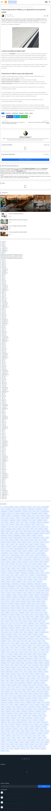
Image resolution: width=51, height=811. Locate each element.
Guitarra (21, 623)
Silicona (13, 722)
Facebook (10, 116)
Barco (13, 531)
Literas (8, 651)
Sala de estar (13, 717)
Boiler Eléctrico (36, 537)
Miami (29, 665)
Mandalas (14, 656)
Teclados (42, 731)
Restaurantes (38, 711)
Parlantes (25, 684)
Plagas (11, 693)
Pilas (48, 689)
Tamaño (2, 731)
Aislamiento (8, 113)
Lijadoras (43, 649)
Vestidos (8, 746)
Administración (31, 509)
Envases (28, 599)
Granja (40, 621)
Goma (20, 621)
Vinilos (40, 746)
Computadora (30, 570)
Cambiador (37, 548)
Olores (2, 678)
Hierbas (23, 627)
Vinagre (35, 746)
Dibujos (22, 588)
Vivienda (11, 748)
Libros (34, 649)
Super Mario (15, 728)
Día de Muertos (12, 588)
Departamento (30, 583)
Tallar (41, 728)
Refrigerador (44, 706)
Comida (44, 568)
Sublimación (37, 726)
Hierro (28, 627)
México (26, 113)
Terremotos (8, 735)
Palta (7, 682)
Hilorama (40, 627)
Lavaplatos (35, 647)
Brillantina (14, 542)
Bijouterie (10, 535)
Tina (22, 735)
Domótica (9, 592)
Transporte (8, 739)
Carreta (33, 553)
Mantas (30, 656)
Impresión (3, 634)
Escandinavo (39, 599)
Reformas (38, 706)
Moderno (32, 667)
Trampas (3, 739)
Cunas (24, 581)
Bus (33, 542)
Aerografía (11, 511)
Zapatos (3, 750)
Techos (36, 731)
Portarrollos (28, 698)
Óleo (47, 676)
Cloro (10, 566)
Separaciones (24, 720)
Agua (34, 511)
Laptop (43, 645)
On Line (7, 678)
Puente (34, 702)
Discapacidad (45, 588)
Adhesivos (25, 509)
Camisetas (14, 550)
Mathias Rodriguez (25, 137)
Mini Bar (2, 667)
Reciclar (13, 706)
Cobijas (23, 566)
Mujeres (44, 669)
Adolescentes (39, 509)
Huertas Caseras (4, 632)
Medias (17, 662)
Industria (24, 634)
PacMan (2, 680)
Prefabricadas (4, 700)
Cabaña (41, 542)
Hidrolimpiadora (4, 627)
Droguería (38, 592)
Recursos (25, 706)
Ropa (8, 715)
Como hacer (3, 570)
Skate (2, 724)
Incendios (15, 634)
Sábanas (7, 717)
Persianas (23, 689)
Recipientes (19, 706)
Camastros (31, 548)
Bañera (32, 528)
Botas (36, 539)
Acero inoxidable (45, 506)
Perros (18, 689)
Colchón (47, 566)
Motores (13, 669)
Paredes (19, 684)
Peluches (42, 687)
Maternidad (3, 662)
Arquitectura (45, 522)
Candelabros (30, 550)
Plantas (30, 693)
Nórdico (31, 673)
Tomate (18, 737)
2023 (3, 284)
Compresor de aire (22, 570)
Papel (16, 682)
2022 (3, 301)
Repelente (47, 709)
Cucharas (20, 579)
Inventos (47, 638)
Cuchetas (30, 579)
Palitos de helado (43, 680)
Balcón (14, 528)
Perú (35, 689)
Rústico (2, 717)
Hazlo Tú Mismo (18, 625)
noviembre (4, 248)
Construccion (14, 113)
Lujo (47, 651)
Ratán (47, 704)
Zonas (7, 750)
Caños (10, 553)
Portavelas (34, 698)
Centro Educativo (27, 559)
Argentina (12, 522)
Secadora (42, 717)
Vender (12, 744)
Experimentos (43, 605)
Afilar (30, 511)
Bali (23, 528)
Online (11, 678)
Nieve (23, 673)
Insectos (26, 636)
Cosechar (22, 575)
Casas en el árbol (8, 557)
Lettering (24, 649)
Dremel (24, 592)
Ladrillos (14, 645)
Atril (9, 526)
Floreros (27, 612)
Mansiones (25, 656)
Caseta (29, 557)
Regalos (2, 709)
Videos (27, 746)
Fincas (12, 612)
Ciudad (44, 564)
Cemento (20, 559)
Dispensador (21, 590)
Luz (6, 654)
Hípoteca (45, 627)
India (20, 634)
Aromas (26, 522)
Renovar (35, 709)
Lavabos (6, 647)
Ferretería (25, 610)
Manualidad (3, 658)
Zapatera (38, 748)
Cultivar (8, 581)
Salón (19, 717)
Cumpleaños (18, 581)
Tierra (18, 735)
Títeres (38, 735)
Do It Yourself (41, 590)
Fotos (22, 614)
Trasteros (14, 739)
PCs (22, 687)
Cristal (13, 577)
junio (3, 259)
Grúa (14, 623)
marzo (3, 263)
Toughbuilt (29, 737)
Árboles (45, 520)
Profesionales (34, 700)
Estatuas (29, 603)
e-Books (3, 594)
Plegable (19, 695)
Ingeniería (41, 634)
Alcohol (40, 513)
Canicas (36, 550)
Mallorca (44, 654)
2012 (3, 455)
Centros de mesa (36, 559)
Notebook (37, 673)
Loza (39, 651)
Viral (7, 748)
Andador (27, 517)
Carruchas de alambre (15, 555)
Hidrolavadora (43, 625)
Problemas (22, 700)
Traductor (40, 737)
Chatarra (3, 564)
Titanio (34, 735)
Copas (37, 572)
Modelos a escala (25, 667)
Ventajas (21, 744)
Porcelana (40, 695)
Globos (12, 621)
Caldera (2, 546)
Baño (36, 528)
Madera (20, 654)
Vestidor (2, 746)
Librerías (29, 649)
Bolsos (7, 539)
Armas (22, 522)
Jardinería (3, 643)
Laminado (24, 645)
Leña (19, 649)
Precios (45, 698)
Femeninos (13, 610)
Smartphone (18, 724)
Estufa (22, 605)
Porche (9, 698)
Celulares (15, 559)
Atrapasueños (4, 526)
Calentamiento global (41, 546)
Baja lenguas (8, 528)
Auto (16, 526)
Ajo (13, 513)
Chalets (41, 561)
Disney (16, 590)
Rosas (29, 715)
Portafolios (14, 698)
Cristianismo (19, 577)
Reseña (13, 711)
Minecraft (47, 665)
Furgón (27, 616)
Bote (40, 539)
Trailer (44, 737)
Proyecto (23, 702)
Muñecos (16, 671)
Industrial (29, 634)
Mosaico (2, 669)
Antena (47, 517)
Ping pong (7, 691)
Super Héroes (8, 728)
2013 (3, 439)
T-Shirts (20, 728)
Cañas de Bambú (4, 553)
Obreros (29, 676)
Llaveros (21, 651)
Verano (36, 744)
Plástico (41, 693)
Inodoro (21, 636)
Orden (16, 678)
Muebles (39, 669)
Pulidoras (47, 702)
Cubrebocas (14, 579)
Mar (40, 658)
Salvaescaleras (29, 717)
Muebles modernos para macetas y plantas (18, 219)
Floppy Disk (22, 612)
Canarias (24, 550)
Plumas (29, 695)
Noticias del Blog (4, 676)
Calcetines (42, 544)
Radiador (16, 704)
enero (3, 245)
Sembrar (18, 720)
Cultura (13, 581)
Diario (18, 588)
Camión (2, 550)
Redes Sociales (32, 706)
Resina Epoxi (24, 711)
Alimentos (9, 515)
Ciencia (25, 564)
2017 (3, 386)
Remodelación (29, 709)
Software (36, 724)
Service (30, 720)
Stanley (26, 726)
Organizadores (22, 678)
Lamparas (30, 645)
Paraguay (14, 684)
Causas (40, 557)
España (33, 601)
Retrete (44, 711)
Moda (19, 667)
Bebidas (2, 533)
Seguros (8, 720)
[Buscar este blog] (19, 786)
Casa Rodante (43, 555)
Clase (2, 566)
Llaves (26, 651)
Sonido (18, 726)
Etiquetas (27, 605)
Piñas (29, 691)
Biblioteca (23, 533)
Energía (23, 599)
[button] (46, 2)
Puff (43, 702)
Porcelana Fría (46, 695)
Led (12, 649)
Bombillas (17, 539)
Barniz (17, 531)
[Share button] (29, 116)
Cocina (32, 566)
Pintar (16, 691)
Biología (23, 535)
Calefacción (8, 546)
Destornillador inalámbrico (41, 586)
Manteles (36, 656)
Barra (21, 531)
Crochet (29, 577)
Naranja (30, 671)
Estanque (17, 603)
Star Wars (32, 726)
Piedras (44, 689)
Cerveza (31, 561)
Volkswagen (17, 748)
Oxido (43, 678)
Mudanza (29, 669)
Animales (38, 517)
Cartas (22, 555)
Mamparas (3, 656)
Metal (21, 665)
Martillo (25, 660)
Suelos (2, 728)
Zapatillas (43, 748)
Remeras (23, 709)
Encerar (8, 599)
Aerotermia (25, 511)
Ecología (14, 594)
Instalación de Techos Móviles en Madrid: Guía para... (11, 254)
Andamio (32, 517)
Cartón (31, 555)
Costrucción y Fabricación (41, 575)
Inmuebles (16, 636)
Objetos (19, 676)
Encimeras (13, 599)
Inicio (2, 6)
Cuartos (2, 579)
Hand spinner (3, 625)
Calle (2, 548)
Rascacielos (37, 704)
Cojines (37, 566)
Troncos (24, 739)
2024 (3, 267)
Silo (34, 722)
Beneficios (17, 533)
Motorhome (19, 669)
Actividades (8, 509)
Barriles (25, 531)
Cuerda (40, 579)
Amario (2, 517)
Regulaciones (9, 709)
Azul (46, 526)
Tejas (8, 733)
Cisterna (34, 564)
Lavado (11, 647)
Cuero (45, 579)
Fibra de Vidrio (38, 610)
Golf (16, 621)
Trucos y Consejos (31, 739)
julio (3, 253)
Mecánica (13, 662)
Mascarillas (35, 660)
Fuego (14, 616)
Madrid (29, 654)
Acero (39, 506)
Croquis (34, 577)
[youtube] (27, 759)
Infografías (35, 634)
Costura (2, 577)
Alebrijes (45, 513)
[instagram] (29, 759)
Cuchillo (35, 579)
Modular (37, 667)
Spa (22, 726)
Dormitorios (19, 592)
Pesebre (39, 689)
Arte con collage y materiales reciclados (17, 225)
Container (17, 572)
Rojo (43, 713)
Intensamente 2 (31, 638)
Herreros (37, 625)
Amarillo (47, 515)
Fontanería (11, 614)
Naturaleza (40, 671)
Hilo (35, 627)
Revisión (16, 713)
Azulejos (3, 528)
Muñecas (3, 671)
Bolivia (47, 537)
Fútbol (32, 616)
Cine (30, 564)
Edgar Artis (26, 594)
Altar (33, 515)
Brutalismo (24, 542)
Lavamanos (22, 647)
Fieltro (44, 610)
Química (11, 704)
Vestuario (13, 746)
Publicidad (29, 702)
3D (1, 506)
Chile (7, 564)
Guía (17, 623)
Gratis (44, 621)
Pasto (9, 687)
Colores (28, 568)
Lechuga (3, 649)
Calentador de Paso (31, 546)
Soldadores (46, 724)
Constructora (10, 572)
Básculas (38, 531)
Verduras (45, 744)
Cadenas (12, 544)
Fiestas (2, 612)
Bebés (47, 531)
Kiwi (6, 645)
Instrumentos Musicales (5, 638)
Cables (2, 544)
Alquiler (29, 515)
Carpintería (21, 553)
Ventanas (31, 744)
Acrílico (2, 509)
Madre (25, 654)
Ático (42, 524)
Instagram (38, 636)
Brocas (19, 542)
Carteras (27, 555)
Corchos (47, 572)
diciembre (4, 268)
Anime (42, 517)
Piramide (33, 691)
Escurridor (23, 601)
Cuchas (25, 579)
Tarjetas (27, 731)
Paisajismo (12, 680)
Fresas (46, 614)
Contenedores (31, 572)
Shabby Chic (3, 722)
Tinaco (26, 735)
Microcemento (35, 665)
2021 (3, 318)
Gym (26, 623)
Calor (6, 548)
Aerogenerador (4, 511)
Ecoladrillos (8, 594)
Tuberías (38, 739)
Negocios (3, 673)
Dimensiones (28, 588)
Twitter (17, 116)
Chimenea (12, 564)
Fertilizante (31, 610)
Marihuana (3, 660)
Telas (16, 733)
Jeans (12, 643)
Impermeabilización (44, 632)
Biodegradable (17, 535)
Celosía (9, 559)
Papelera (43, 682)
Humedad (16, 632)
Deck (34, 581)
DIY (36, 590)
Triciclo (19, 739)
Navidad (46, 671)
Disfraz (11, 590)
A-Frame (5, 506)
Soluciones (13, 726)
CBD (44, 557)
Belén (7, 533)
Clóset (19, 566)
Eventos (37, 605)
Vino (44, 746)
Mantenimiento (42, 656)
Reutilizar (3, 713)
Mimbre (41, 665)
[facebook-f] (22, 759)
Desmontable (26, 586)
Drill (34, 592)
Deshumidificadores (11, 586)
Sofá (31, 724)
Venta (16, 744)
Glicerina (7, 621)
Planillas (16, 693)
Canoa (46, 550)
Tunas (47, 739)
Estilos (33, 603)
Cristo (25, 577)
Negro (8, 673)
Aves (39, 526)
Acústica (19, 509)
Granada (30, 621)
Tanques (7, 731)
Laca (10, 645)
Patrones (17, 687)
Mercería (7, 665)
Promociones (3, 702)
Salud (23, 717)
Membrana (47, 662)
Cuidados (3, 581)
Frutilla (10, 616)
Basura (43, 531)
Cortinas (16, 575)
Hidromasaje (11, 627)
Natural (35, 671)
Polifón (34, 695)
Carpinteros (28, 553)
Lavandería (29, 647)
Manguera (19, 656)
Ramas (31, 704)
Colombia (23, 568)
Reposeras (8, 711)
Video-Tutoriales (20, 746)
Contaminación (24, 572)
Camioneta (8, 550)
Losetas (35, 651)
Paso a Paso (3, 687)
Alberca (28, 513)
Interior (37, 638)
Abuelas (16, 506)
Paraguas (9, 684)
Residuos (18, 711)
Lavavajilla (47, 647)
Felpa (8, 610)
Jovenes (22, 643)
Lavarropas (41, 647)
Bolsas (2, 539)
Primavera (16, 700)
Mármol (14, 660)
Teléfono (21, 733)
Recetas (2, 706)
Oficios (43, 676)
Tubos (43, 739)
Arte (7, 524)
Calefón (14, 546)
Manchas (8, 656)
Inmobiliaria (10, 636)
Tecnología (3, 733)
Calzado (10, 548)
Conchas (36, 570)
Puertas (38, 702)
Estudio (17, 605)
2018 (3, 369)
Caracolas (16, 553)
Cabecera (47, 542)
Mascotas (41, 660)
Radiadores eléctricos (24, 704)
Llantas (16, 651)
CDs (47, 557)
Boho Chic (30, 537)
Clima (6, 566)
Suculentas (44, 726)
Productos (28, 700)
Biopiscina (29, 535)
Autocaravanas (27, 526)
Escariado (45, 599)
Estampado (11, 603)
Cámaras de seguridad (18, 548)
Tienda (13, 735)
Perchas (47, 687)
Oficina (38, 676)
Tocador (8, 737)
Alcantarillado (34, 513)
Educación (37, 594)
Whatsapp (24, 116)
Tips (30, 735)
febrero (3, 264)
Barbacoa (41, 528)
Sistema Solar (44, 722)
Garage (47, 616)
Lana (34, 645)
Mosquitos (8, 669)
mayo (3, 242)
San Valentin (36, 717)
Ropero (20, 715)
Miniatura (7, 667)
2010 (3, 489)
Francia (27, 614)
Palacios (22, 680)
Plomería (24, 695)
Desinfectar (19, 586)
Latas (2, 647)
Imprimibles (9, 634)
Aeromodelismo (18, 511)
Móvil (25, 669)
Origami (28, 678)
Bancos (27, 528)
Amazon (7, 517)
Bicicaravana (36, 533)
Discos (2, 590)
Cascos (25, 557)
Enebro (18, 599)
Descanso (44, 583)
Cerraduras (8, 561)
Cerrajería (13, 561)
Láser (48, 645)
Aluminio (42, 515)
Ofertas (33, 676)
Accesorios (29, 506)
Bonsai (22, 539)
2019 (3, 352)
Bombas (11, 539)
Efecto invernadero (44, 594)
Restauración (31, 711)
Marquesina (19, 660)
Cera (42, 559)
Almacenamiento (16, 515)
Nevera (19, 673)
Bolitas (42, 537)
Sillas (26, 722)
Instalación (44, 636)
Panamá (11, 682)
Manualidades (10, 658)
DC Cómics (29, 581)
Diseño (7, 590)
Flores (32, 612)
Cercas (2, 561)
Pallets (2, 682)
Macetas (10, 654)
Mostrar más (46, 144)
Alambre (17, 513)
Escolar (2, 601)
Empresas (3, 599)
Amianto (12, 517)
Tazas (32, 731)
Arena (2, 522)
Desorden (32, 586)
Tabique (25, 728)
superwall (12, 53)
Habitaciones (31, 623)
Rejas (14, 709)
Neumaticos (13, 673)
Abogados (11, 506)
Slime (6, 724)
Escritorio (7, 601)
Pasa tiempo (40, 684)
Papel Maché (29, 682)
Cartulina (37, 555)
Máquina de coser (29, 658)
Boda (25, 537)
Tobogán (3, 737)
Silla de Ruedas (20, 722)
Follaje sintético (4, 614)
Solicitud (7, 726)
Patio (13, 687)
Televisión (27, 733)
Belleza (11, 533)
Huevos (10, 632)
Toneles (23, 737)
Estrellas (43, 603)
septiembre (4, 250)
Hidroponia (18, 627)
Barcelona (8, 531)
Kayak (2, 645)
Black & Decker (4, 537)
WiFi (28, 748)
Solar (41, 724)
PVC (7, 704)
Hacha (36, 623)
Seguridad (3, 720)
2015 (3, 415)
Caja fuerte (21, 544)
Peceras (26, 687)
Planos (21, 693)
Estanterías (23, 603)
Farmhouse (3, 610)
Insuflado (14, 638)
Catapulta (35, 557)
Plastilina (46, 693)
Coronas (7, 575)
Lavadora (17, 647)
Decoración (39, 581)
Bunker (29, 542)
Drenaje (29, 592)
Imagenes (37, 632)
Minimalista (13, 667)
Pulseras (2, 704)
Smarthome (11, 724)
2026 (3, 241)
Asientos (38, 524)
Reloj (18, 709)
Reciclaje (8, 706)
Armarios (17, 522)
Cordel (2, 575)
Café (17, 544)
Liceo (38, 649)
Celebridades (4, 559)
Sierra (9, 722)
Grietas (2, 623)
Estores (38, 603)
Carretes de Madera (41, 553)
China (17, 564)
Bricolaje (8, 542)
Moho (42, 667)
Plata (2, 695)
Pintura (20, 691)
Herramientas (31, 625)
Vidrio (31, 746)
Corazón (42, 572)
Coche (28, 566)
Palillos (36, 680)
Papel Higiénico (22, 682)
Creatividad (8, 577)
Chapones (46, 561)
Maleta (39, 654)
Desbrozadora (37, 583)
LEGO (15, 649)
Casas (2, 557)
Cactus (7, 544)
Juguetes (40, 643)
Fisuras (16, 612)
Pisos (42, 691)
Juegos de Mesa (33, 643)
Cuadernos (40, 577)
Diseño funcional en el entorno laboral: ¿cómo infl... (11, 257)
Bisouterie (35, 535)
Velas (8, 744)
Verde (41, 744)
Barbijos (2, 531)
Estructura (3, 605)
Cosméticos (32, 575)
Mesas (12, 665)
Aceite (34, 506)
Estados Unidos (4, 603)
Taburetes (31, 728)
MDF (8, 662)
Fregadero (41, 614)
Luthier (2, 654)
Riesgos (30, 713)
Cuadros (45, 577)
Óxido (47, 678)
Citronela (39, 564)
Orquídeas (33, 678)
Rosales (24, 715)
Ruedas (40, 715)
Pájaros (17, 680)
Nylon (15, 676)
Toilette (13, 737)
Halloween (42, 623)
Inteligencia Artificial (22, 638)
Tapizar (22, 731)
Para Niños (3, 684)
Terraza (2, 735)
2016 (3, 403)
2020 (3, 335)
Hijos (32, 627)
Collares (18, 568)
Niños (27, 673)
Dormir (14, 592)
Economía (20, 594)
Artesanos (12, 524)
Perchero (3, 689)
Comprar (15, 570)
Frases (36, 614)
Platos (6, 695)
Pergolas (8, 689)
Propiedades (10, 702)
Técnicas (47, 731)
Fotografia (17, 614)
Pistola (46, 691)
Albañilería (23, 513)
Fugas (23, 616)
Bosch (32, 539)
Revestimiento (10, 713)
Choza (21, 564)
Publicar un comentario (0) (25, 159)
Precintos (40, 698)
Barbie (46, 528)
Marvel (29, 660)
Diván (27, 590)
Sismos (38, 722)
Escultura (18, 601)
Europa (32, 605)
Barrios (30, 531)
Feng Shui (19, 610)
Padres (7, 680)
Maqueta (16, 658)
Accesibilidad (22, 506)
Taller (45, 728)
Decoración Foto (15, 583)
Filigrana (7, 612)
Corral (12, 575)
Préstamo (10, 700)
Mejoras (36, 662)
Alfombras (3, 515)
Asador (22, 524)
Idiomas (25, 632)
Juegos (27, 643)
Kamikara (46, 643)
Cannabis (41, 550)
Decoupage (23, 583)
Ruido (45, 715)
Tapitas (17, 731)
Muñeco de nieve (9, 671)
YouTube (32, 748)
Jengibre (17, 643)
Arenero (6, 522)
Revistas (21, 713)
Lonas (30, 651)
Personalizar (29, 689)
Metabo (16, 665)
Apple (34, 520)
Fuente (19, 616)
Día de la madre (4, 588)
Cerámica (47, 559)
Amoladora (18, 517)
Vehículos (3, 744)
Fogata (45, 612)
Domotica (3, 592)
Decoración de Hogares (5, 583)
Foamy (36, 612)
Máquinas (36, 658)
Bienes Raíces (4, 535)
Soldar (2, 726)
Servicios (35, 720)
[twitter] (24, 759)
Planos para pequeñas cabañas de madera (18, 232)
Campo (19, 550)
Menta (2, 665)
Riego (26, 713)
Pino (12, 691)
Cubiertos (8, 579)
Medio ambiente (29, 662)
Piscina (38, 691)
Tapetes (13, 731)
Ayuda (43, 526)
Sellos (13, 720)
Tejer (12, 733)
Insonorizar (32, 636)
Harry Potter (10, 625)
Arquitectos (39, 522)
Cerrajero (19, 561)
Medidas (22, 662)
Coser (27, 575)
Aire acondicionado (45, 511)
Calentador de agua (22, 546)
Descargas (3, 586)
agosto (3, 251)
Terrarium (46, 733)
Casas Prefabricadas (18, 557)
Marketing (9, 660)
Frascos (31, 614)
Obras (24, 676)
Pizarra (2, 693)
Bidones (47, 533)
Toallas (43, 735)
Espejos (38, 601)
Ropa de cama (14, 715)
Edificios (31, 594)
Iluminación (31, 632)
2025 (3, 246)
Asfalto (32, 524)
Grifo (7, 623)
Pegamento (31, 687)
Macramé (16, 654)
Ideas (21, 632)
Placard (7, 693)
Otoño (38, 678)
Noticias (42, 673)
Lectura (7, 649)
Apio (30, 520)
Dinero (33, 588)
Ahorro (38, 511)
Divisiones (32, 590)
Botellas (44, 539)
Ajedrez (9, 513)
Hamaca (47, 623)
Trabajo (34, 737)
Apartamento (25, 520)
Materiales (21, 113)
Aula (13, 526)
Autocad (20, 526)
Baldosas (19, 528)
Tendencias (40, 733)
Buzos (37, 542)
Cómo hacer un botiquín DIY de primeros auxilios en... (12, 258)
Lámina (19, 645)
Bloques (10, 537)
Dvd (47, 592)
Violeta (2, 748)
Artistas (17, 524)
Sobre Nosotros (26, 724)
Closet (14, 566)
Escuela (12, 601)
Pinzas (24, 691)
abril (3, 244)
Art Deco (3, 524)
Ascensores (27, 524)
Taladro (36, 728)
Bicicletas (42, 533)
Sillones (30, 722)
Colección (3, 568)
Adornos (45, 509)
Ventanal (26, 744)
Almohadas (23, 515)
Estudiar (13, 605)
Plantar (25, 693)
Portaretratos (21, 698)
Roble (35, 713)
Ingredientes (3, 636)
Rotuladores (34, 715)
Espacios (29, 601)
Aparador (19, 520)
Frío (2, 616)
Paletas (27, 680)
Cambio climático (44, 548)
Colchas (42, 566)
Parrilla (34, 684)
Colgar (8, 568)
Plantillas (36, 693)
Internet (41, 638)
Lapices (38, 645)
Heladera (24, 625)
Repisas (2, 711)
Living (12, 651)
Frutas (5, 616)
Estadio (43, 601)
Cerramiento (25, 561)
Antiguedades (12, 520)
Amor (23, 517)
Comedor (39, 568)
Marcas (44, 658)
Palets (32, 680)
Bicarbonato (29, 533)
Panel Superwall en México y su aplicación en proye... (11, 255)
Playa (10, 695)
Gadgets (37, 616)
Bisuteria (40, 535)
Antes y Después (4, 520)
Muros (6, 6)
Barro (34, 531)
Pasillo (45, 684)
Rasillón (42, 704)
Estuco (8, 605)
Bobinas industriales (18, 537)
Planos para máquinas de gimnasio (16, 213)
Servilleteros (41, 720)
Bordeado (27, 539)
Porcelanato (3, 698)
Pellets (37, 687)
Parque (29, 684)
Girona (2, 621)
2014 (3, 425)
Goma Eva (25, 621)
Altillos (37, 515)
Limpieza (3, 651)
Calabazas (37, 544)
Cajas (27, 544)
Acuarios (14, 509)
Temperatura (33, 733)
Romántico (3, 715)
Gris (10, 623)
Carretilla (3, 555)
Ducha (43, 592)
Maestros (35, 654)
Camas (26, 548)
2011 (3, 472)
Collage (13, 568)
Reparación (41, 709)
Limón (47, 649)
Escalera (33, 599)
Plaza (14, 695)
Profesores (41, 700)
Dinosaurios (39, 588)
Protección (17, 702)
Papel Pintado (36, 682)
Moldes (45, 667)
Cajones (31, 544)
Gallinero (42, 616)
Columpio (34, 568)
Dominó (47, 590)
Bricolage (3, 542)
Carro (8, 555)
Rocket (39, 713)
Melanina (41, 662)
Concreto (42, 570)
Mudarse (34, 669)
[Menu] (2, 2)
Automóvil (34, 526)
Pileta (2, 691)
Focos (41, 612)
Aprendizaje (39, 520)
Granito (35, 621)
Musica (25, 671)
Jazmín (8, 643)
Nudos (11, 676)
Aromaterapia (32, 522)
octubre (3, 249)
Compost (9, 570)
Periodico (14, 689)
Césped (36, 561)
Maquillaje (22, 658)
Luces (43, 651)
